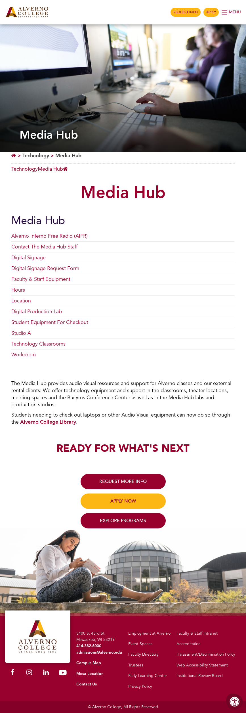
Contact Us (86, 684)
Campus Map (88, 662)
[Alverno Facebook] (12, 673)
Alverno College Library (48, 422)
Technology (35, 155)
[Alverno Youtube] (62, 674)
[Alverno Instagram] (29, 673)
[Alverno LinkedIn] (45, 673)
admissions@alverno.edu (99, 652)
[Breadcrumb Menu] (39, 169)
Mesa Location (90, 673)
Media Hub (68, 155)
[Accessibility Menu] (234, 701)
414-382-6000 (88, 645)
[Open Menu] (232, 12)
